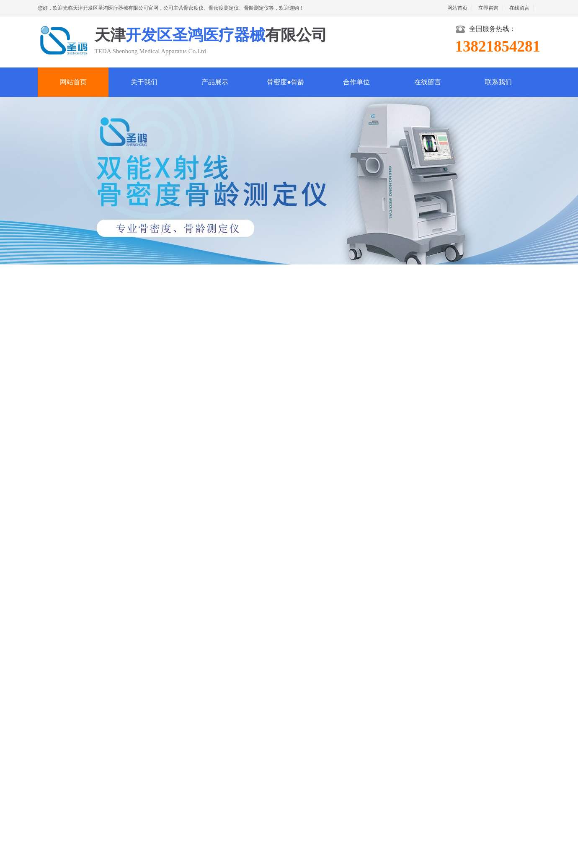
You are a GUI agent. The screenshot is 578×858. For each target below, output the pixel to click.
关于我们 (144, 82)
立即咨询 (488, 8)
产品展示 (214, 82)
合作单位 (356, 82)
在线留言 (519, 8)
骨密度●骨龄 (285, 82)
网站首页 (457, 8)
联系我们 (498, 82)
